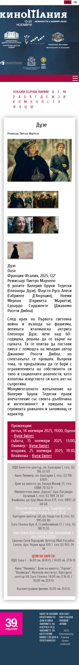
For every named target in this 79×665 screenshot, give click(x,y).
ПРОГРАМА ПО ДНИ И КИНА (47, 619)
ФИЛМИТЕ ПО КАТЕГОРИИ (47, 632)
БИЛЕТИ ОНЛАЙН (49, 614)
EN (75, 2)
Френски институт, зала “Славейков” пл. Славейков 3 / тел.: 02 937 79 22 (43, 510)
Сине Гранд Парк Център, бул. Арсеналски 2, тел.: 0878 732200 (43, 535)
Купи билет (24, 435)
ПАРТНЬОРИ (66, 617)
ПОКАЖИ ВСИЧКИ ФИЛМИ (31, 92)
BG (67, 2)
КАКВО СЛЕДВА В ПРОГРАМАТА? (49, 639)
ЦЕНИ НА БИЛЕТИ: (43, 556)
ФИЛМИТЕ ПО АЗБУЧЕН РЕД (47, 625)
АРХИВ (63, 624)
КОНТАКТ (64, 614)
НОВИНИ (63, 620)
